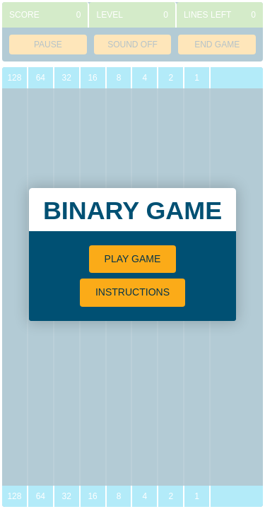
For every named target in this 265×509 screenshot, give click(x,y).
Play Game (133, 258)
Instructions (132, 292)
